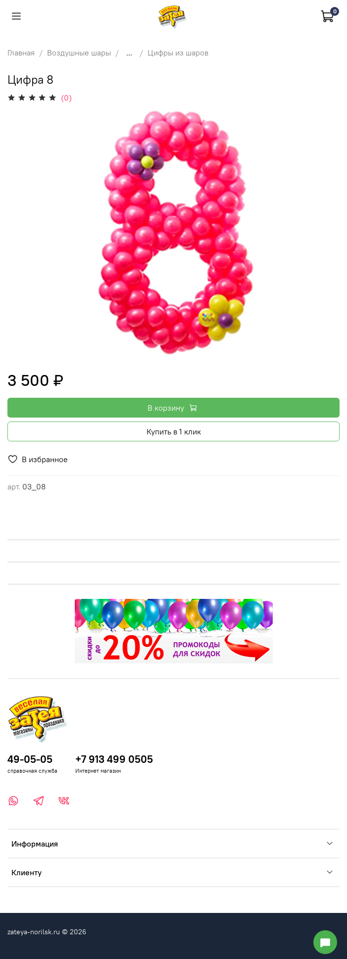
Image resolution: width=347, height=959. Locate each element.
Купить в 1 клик (174, 431)
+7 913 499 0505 (114, 759)
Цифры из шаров (178, 52)
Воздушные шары (79, 52)
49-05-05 (29, 759)
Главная (21, 52)
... (129, 52)
